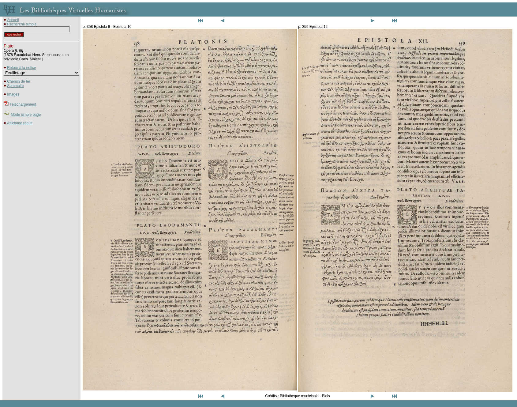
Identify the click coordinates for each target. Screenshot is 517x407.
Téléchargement (22, 104)
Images (13, 94)
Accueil (13, 20)
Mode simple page (26, 114)
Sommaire (15, 86)
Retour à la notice (21, 68)
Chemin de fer (18, 81)
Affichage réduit (19, 123)
